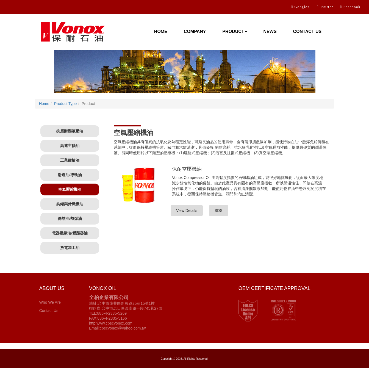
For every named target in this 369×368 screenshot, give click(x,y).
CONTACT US (307, 31)
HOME (160, 31)
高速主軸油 (69, 145)
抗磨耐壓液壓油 (69, 131)
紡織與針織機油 (69, 204)
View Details (186, 210)
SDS (219, 210)
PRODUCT (234, 31)
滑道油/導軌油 (70, 175)
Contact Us (48, 310)
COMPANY (195, 31)
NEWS (270, 31)
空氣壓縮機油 (69, 189)
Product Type (65, 103)
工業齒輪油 (69, 160)
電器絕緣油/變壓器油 (70, 233)
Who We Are (50, 302)
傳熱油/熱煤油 (70, 218)
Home (44, 103)
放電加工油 (69, 247)
